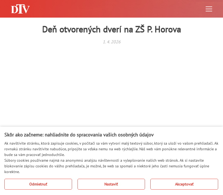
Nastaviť (111, 184)
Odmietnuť (38, 184)
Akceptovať (184, 184)
